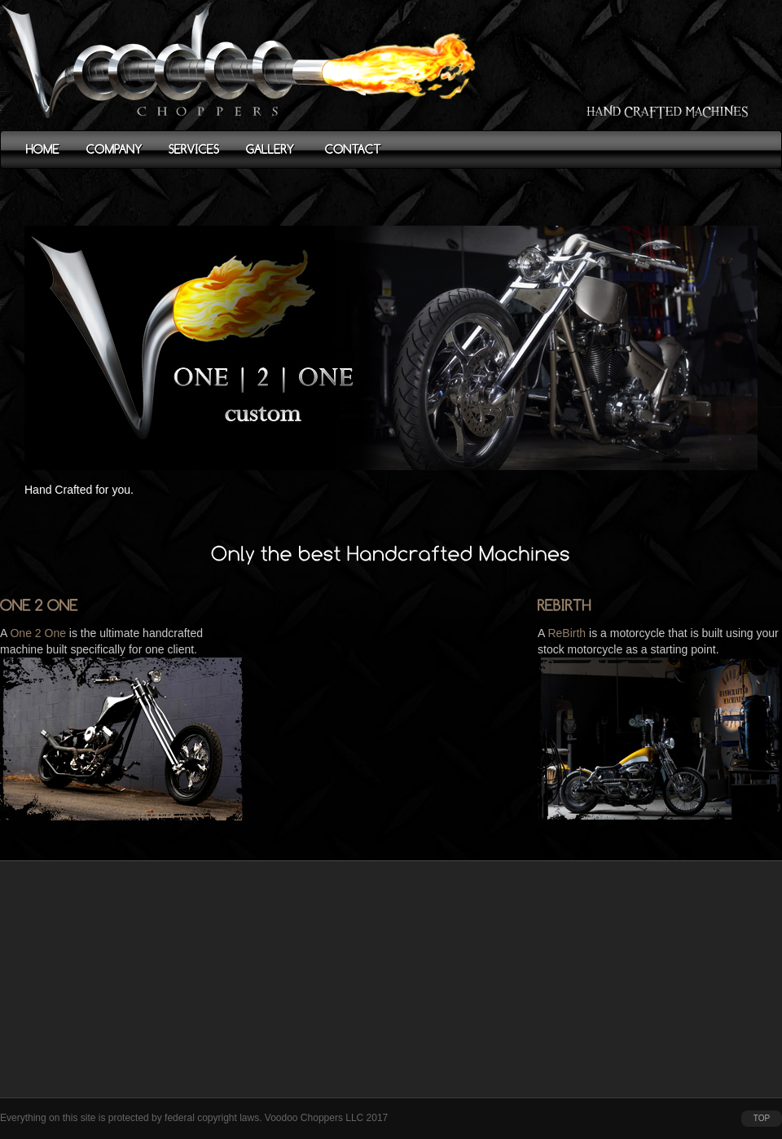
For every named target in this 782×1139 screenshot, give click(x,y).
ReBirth (566, 633)
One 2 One (38, 633)
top (761, 1118)
